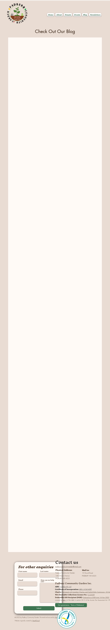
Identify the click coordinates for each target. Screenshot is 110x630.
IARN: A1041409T (85, 589)
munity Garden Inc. (81, 583)
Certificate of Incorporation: (67, 589)
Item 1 (65, 600)
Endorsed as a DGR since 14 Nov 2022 (96, 598)
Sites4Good (36, 621)
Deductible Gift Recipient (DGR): (68, 597)
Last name (44, 571)
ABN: (57, 586)
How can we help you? (47, 580)
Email (20, 580)
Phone (20, 589)
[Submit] (39, 608)
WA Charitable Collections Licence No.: (71, 595)
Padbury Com (62, 583)
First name (23, 571)
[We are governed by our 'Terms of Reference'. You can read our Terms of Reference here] (71, 605)
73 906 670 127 (65, 587)
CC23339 (91, 595)
